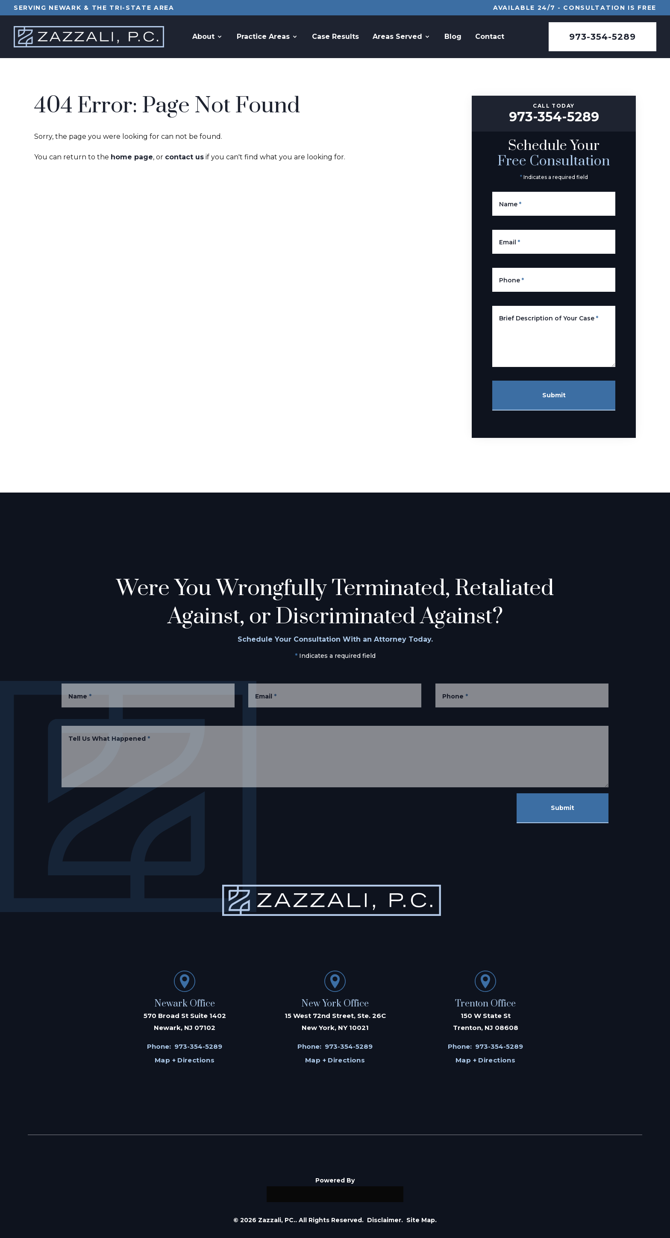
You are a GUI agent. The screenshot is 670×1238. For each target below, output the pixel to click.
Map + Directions (185, 1060)
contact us (184, 157)
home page (132, 157)
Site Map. (421, 1220)
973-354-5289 (602, 37)
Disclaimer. (385, 1220)
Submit (555, 395)
